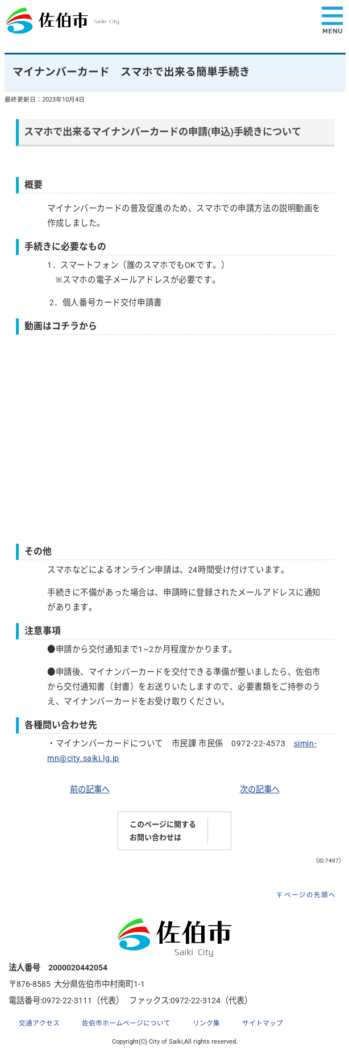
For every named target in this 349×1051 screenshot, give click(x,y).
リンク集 (206, 1023)
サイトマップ (262, 1023)
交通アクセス (39, 1023)
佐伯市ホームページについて (126, 1023)
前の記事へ (90, 789)
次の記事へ (260, 789)
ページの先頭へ (310, 895)
